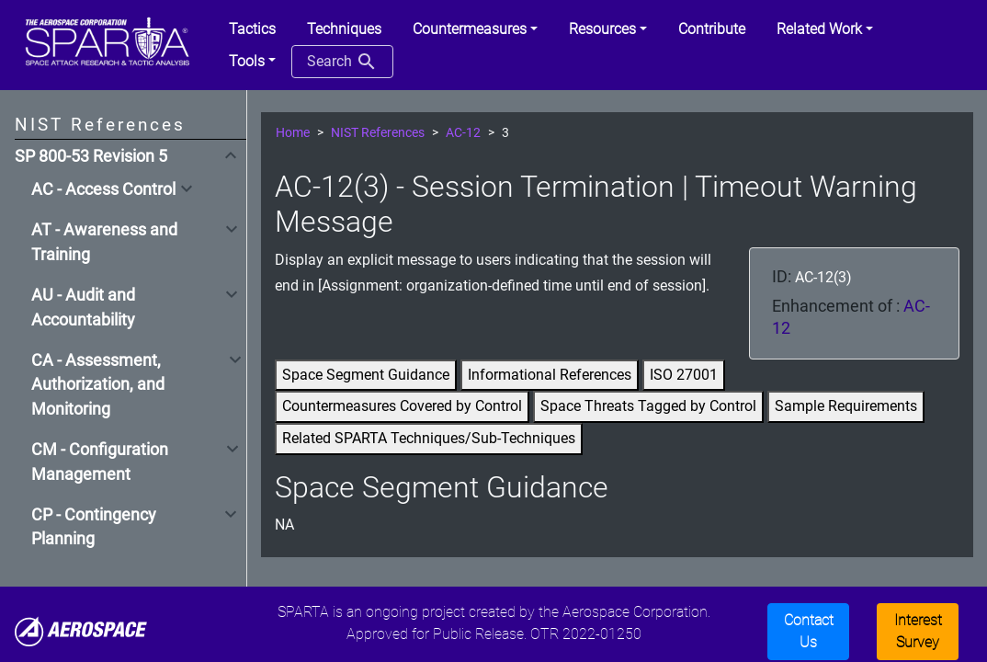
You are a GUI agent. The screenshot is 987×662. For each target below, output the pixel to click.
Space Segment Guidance (365, 374)
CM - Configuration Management (99, 461)
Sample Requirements (846, 406)
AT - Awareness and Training (104, 242)
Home (293, 133)
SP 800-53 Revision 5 (91, 156)
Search (342, 62)
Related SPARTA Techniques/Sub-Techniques (428, 438)
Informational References (549, 374)
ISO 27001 (684, 374)
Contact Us (809, 631)
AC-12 (463, 133)
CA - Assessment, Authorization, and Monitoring (97, 384)
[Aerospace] (81, 630)
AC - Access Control (103, 189)
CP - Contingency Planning (93, 527)
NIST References (378, 133)
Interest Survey (918, 631)
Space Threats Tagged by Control (648, 406)
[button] (475, 29)
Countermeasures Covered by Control (402, 406)
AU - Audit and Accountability (83, 307)
